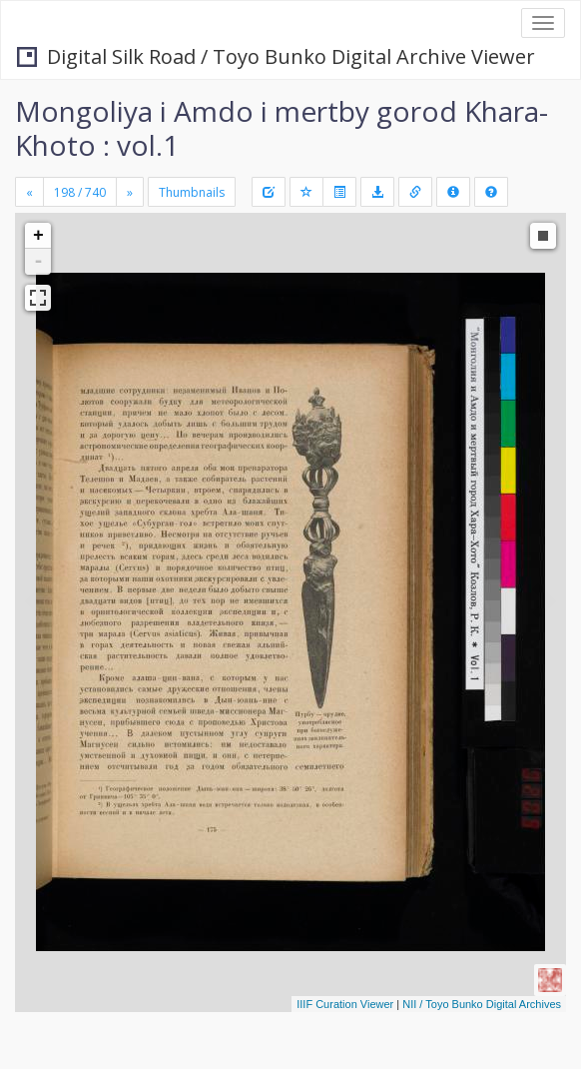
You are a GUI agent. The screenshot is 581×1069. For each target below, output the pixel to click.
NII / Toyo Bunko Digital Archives (481, 1004)
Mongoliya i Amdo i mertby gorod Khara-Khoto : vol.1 (281, 128)
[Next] (130, 192)
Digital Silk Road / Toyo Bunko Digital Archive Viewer (276, 56)
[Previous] (29, 192)
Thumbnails (192, 192)
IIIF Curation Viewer (344, 1004)
